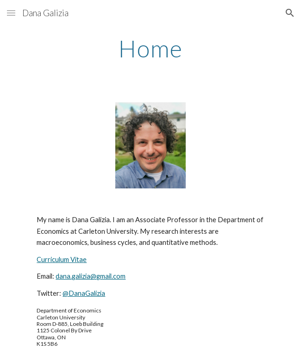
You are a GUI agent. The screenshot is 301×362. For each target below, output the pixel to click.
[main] (150, 48)
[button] (11, 12)
